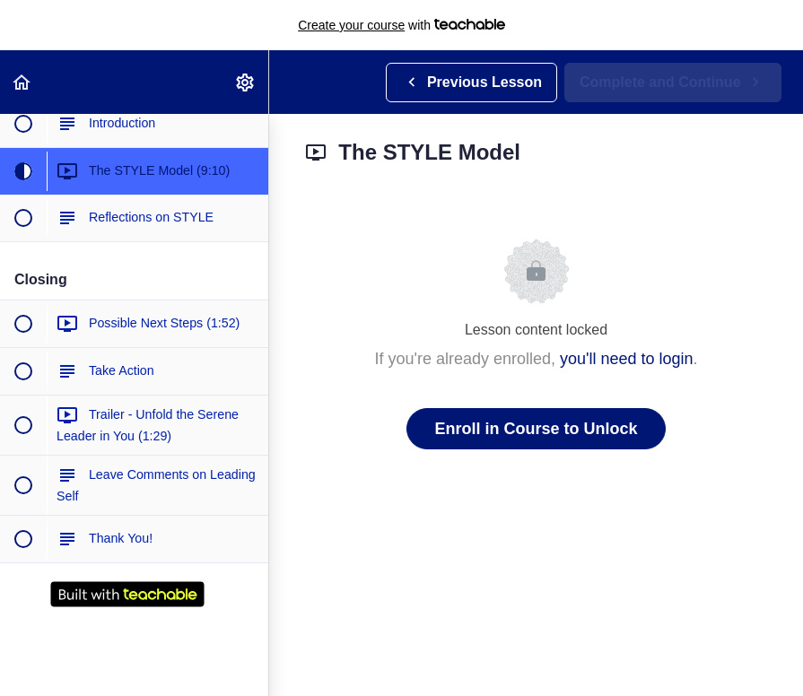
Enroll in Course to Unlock (535, 429)
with (401, 25)
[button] (22, 82)
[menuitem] (245, 82)
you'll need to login (627, 359)
